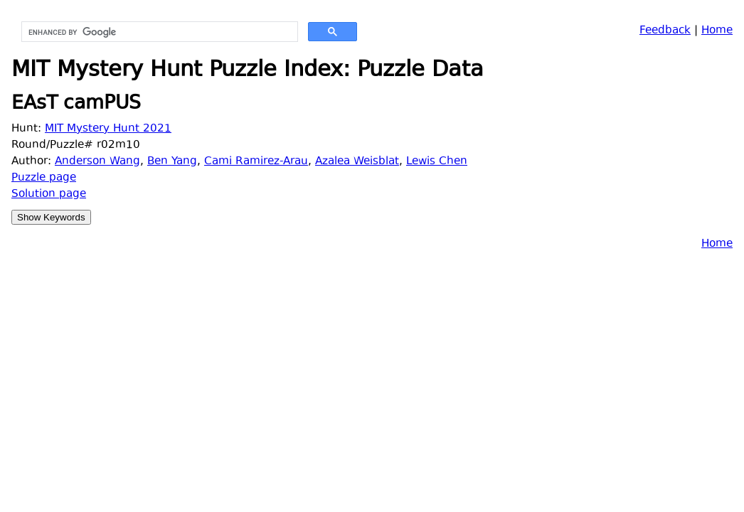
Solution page (48, 194)
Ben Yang (172, 162)
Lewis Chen (436, 162)
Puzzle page (43, 178)
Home (717, 31)
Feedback (665, 31)
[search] (158, 32)
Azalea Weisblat (357, 162)
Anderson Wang (97, 162)
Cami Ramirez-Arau (256, 162)
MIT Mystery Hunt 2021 (108, 129)
